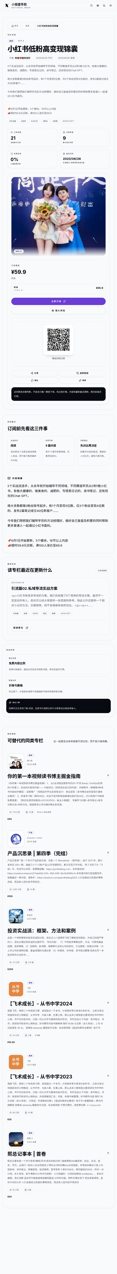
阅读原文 (20, 627)
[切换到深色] (104, 5)
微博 (82, 380)
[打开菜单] (110, 5)
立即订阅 (58, 301)
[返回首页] (15, 26)
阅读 (27, 26)
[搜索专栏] (91, 5)
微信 (34, 380)
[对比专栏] (98, 5)
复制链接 (82, 373)
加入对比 (58, 310)
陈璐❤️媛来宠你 (22, 58)
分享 (34, 373)
